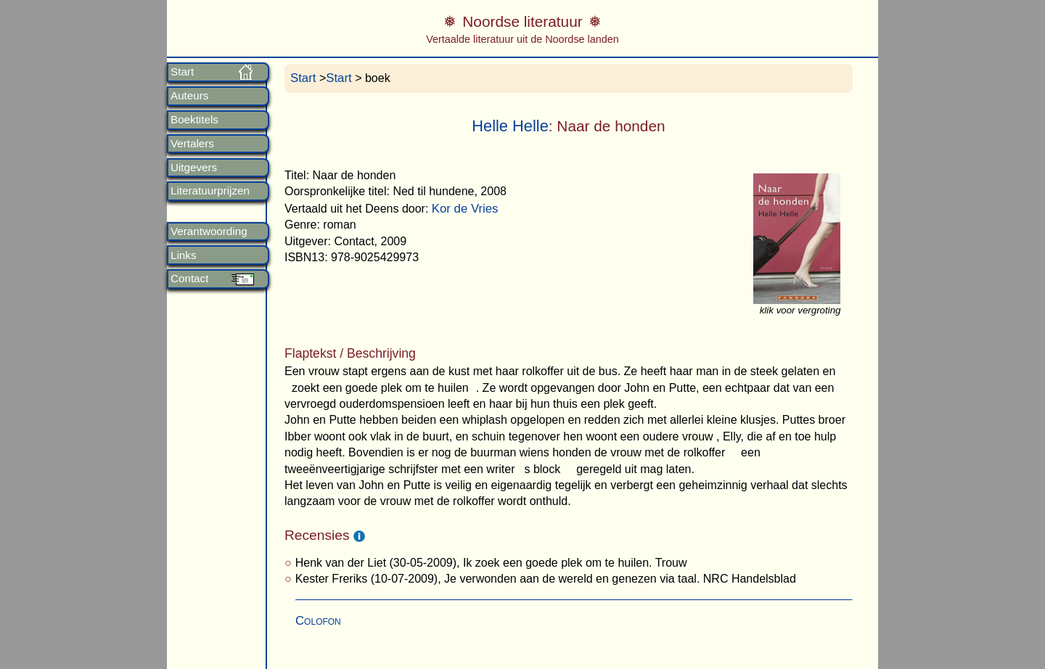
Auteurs (189, 96)
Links (183, 255)
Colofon (318, 621)
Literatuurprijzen (210, 191)
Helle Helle (510, 126)
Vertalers (192, 143)
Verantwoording (209, 231)
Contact (189, 278)
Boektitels (194, 120)
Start (182, 72)
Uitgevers (194, 167)
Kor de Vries (465, 209)
